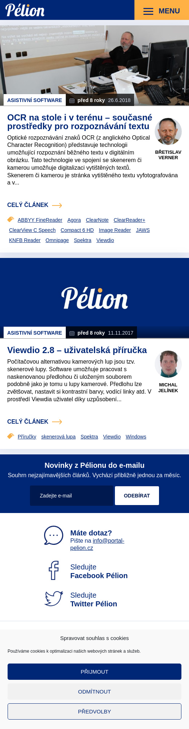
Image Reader (115, 230)
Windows (136, 437)
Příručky (27, 437)
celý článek (27, 205)
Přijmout (94, 672)
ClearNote (97, 220)
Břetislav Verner (168, 155)
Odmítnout (94, 691)
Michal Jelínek (168, 387)
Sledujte (86, 571)
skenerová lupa (58, 437)
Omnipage (57, 240)
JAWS (143, 230)
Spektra (82, 240)
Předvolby (94, 711)
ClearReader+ (130, 220)
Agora (74, 220)
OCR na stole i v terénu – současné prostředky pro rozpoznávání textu (79, 122)
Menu (161, 11)
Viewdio (105, 240)
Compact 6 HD (77, 230)
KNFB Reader (24, 240)
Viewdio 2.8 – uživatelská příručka (77, 350)
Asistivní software (34, 100)
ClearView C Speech (32, 230)
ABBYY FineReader (40, 220)
